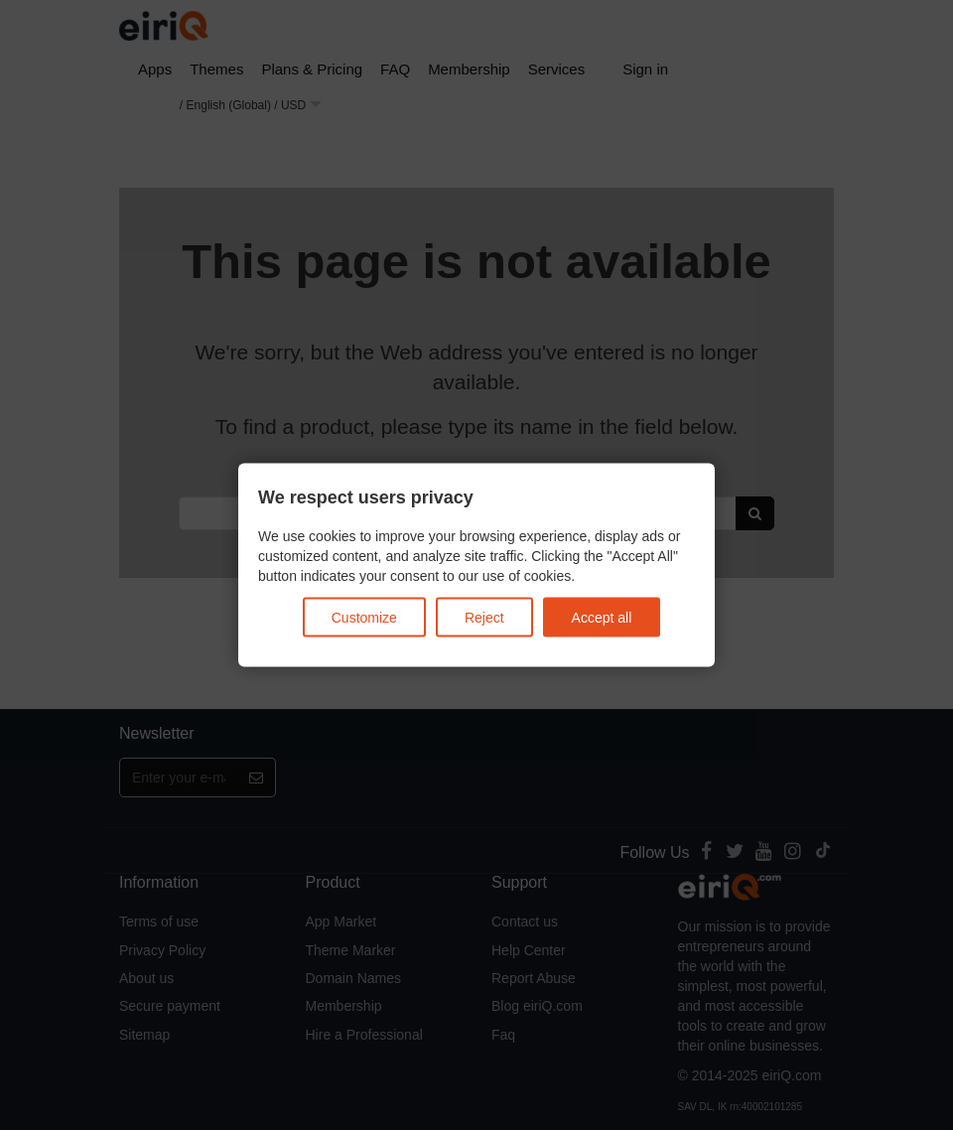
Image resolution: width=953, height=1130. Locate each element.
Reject (484, 617)
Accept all (602, 617)
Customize (364, 617)
